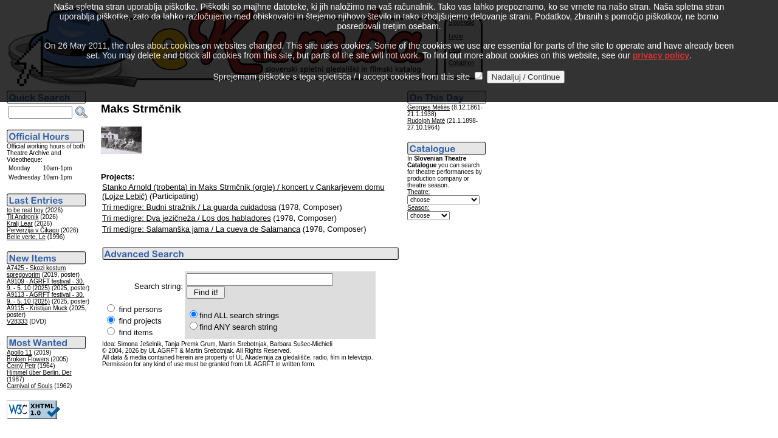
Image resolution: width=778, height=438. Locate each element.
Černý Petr (21, 366)
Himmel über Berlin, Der (39, 372)
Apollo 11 (19, 352)
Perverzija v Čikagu (33, 230)
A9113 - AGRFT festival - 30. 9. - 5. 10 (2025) (45, 298)
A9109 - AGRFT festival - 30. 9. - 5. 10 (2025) (45, 284)
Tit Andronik (22, 217)
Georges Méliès (428, 107)
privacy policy (661, 44)
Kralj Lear (20, 223)
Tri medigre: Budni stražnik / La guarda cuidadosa (189, 207)
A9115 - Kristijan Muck (37, 308)
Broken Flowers (28, 359)
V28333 (17, 321)
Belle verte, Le (26, 237)
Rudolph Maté (426, 120)
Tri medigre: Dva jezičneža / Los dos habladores (186, 218)
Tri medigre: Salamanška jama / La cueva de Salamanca (201, 229)
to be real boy (25, 210)
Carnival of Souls (30, 386)
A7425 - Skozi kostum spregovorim (36, 271)
